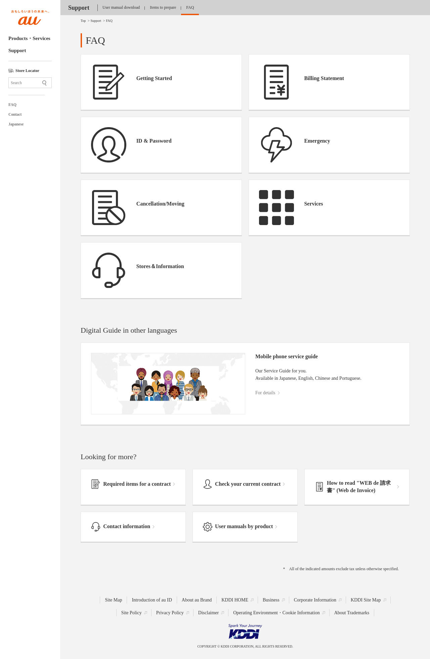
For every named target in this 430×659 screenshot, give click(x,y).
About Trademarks (352, 612)
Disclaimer (208, 612)
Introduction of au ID (152, 599)
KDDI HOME (234, 599)
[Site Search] (30, 82)
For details (265, 392)
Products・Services (29, 38)
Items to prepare (163, 7)
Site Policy (131, 612)
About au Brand (197, 599)
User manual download (121, 7)
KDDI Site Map (366, 599)
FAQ (12, 104)
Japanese (16, 124)
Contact (15, 114)
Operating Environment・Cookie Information (276, 612)
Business (271, 599)
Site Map (113, 599)
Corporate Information (315, 599)
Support (17, 50)
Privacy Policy (170, 612)
